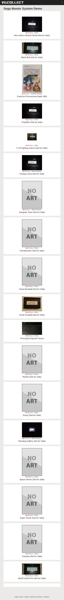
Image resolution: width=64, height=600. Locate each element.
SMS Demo (29, 33)
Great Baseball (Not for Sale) (32, 289)
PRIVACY (46, 597)
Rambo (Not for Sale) (31, 377)
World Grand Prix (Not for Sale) (32, 578)
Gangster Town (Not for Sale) (32, 212)
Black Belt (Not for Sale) (32, 57)
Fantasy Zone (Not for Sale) (32, 174)
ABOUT (21, 597)
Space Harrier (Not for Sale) (32, 479)
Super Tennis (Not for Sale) (32, 518)
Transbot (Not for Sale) (32, 556)
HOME (16, 597)
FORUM (26, 597)
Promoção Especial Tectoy (32, 338)
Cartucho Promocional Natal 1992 (32, 96)
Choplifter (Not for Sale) (32, 122)
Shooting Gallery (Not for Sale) (32, 441)
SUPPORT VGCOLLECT (36, 597)
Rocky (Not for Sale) (32, 415)
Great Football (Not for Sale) (32, 315)
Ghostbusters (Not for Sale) (32, 251)
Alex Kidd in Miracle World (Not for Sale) (32, 35)
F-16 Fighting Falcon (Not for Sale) (32, 148)
